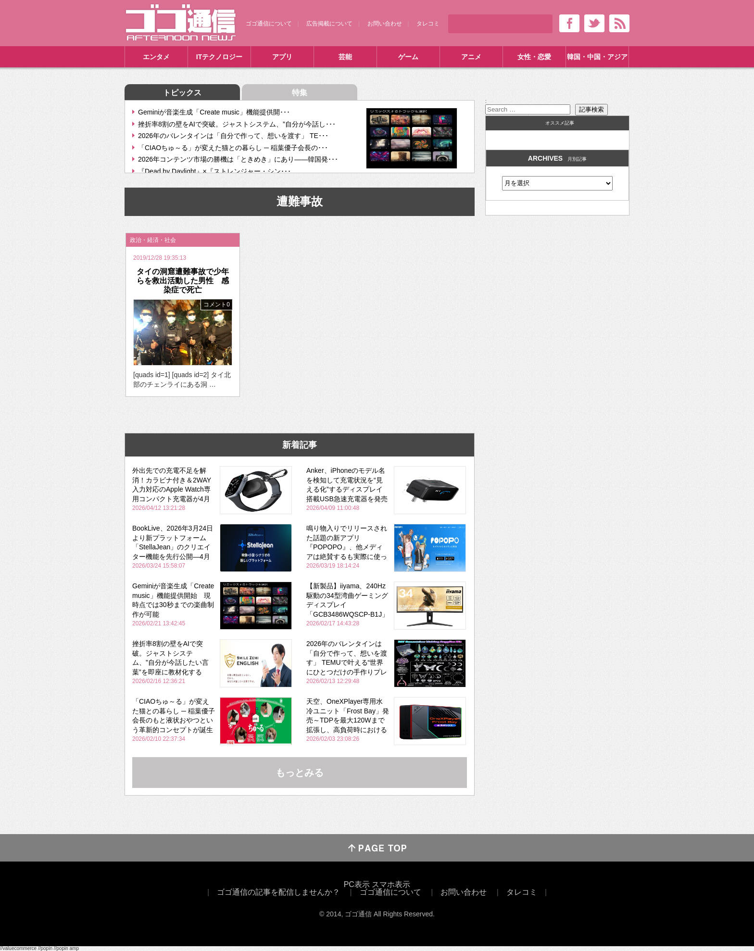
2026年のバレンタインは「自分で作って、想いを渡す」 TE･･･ (233, 135)
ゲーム (408, 57)
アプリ (282, 57)
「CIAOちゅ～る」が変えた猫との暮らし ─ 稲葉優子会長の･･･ (233, 148)
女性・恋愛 (534, 57)
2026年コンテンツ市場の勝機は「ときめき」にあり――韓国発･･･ (238, 159)
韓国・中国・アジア (597, 57)
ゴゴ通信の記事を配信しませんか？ (278, 892)
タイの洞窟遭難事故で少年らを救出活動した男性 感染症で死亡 (183, 280)
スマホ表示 (391, 884)
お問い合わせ (384, 23)
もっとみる (300, 772)
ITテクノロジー (219, 57)
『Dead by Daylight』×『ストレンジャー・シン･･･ (214, 171)
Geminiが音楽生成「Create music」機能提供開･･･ (214, 112)
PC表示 (357, 884)
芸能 (345, 57)
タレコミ (428, 23)
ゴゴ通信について (269, 23)
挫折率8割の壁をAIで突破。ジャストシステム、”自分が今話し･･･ (237, 124)
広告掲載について (329, 23)
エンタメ (156, 57)
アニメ (471, 57)
